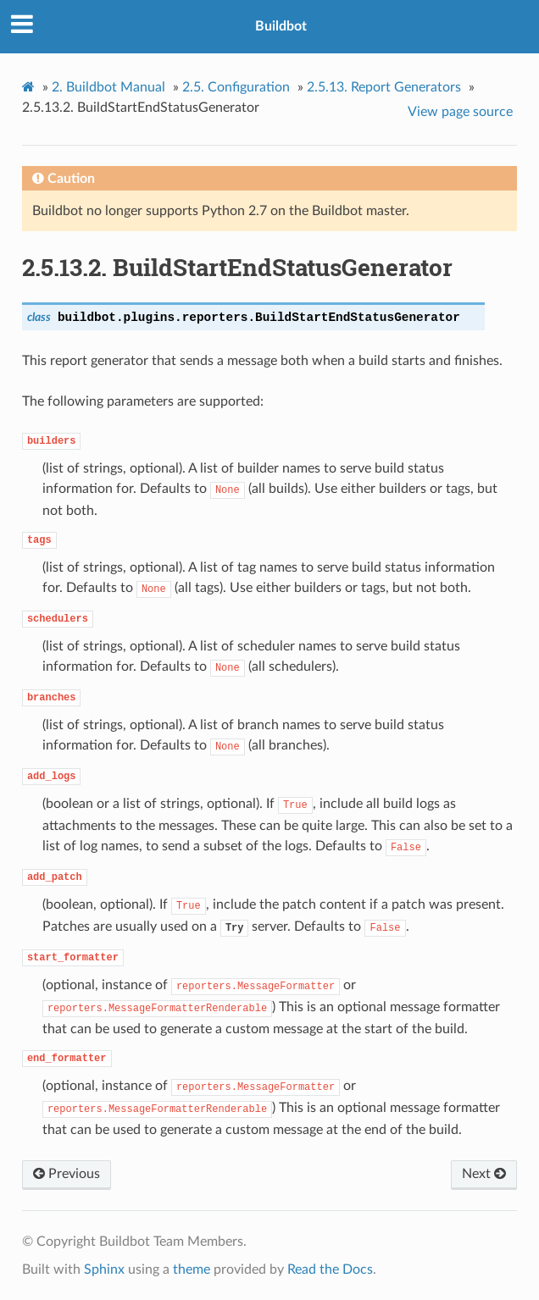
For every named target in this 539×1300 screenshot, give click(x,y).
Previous (66, 1174)
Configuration (236, 87)
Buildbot (281, 26)
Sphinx (104, 1269)
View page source (460, 112)
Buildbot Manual (108, 87)
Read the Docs (330, 1269)
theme (191, 1269)
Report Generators (384, 87)
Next (484, 1174)
